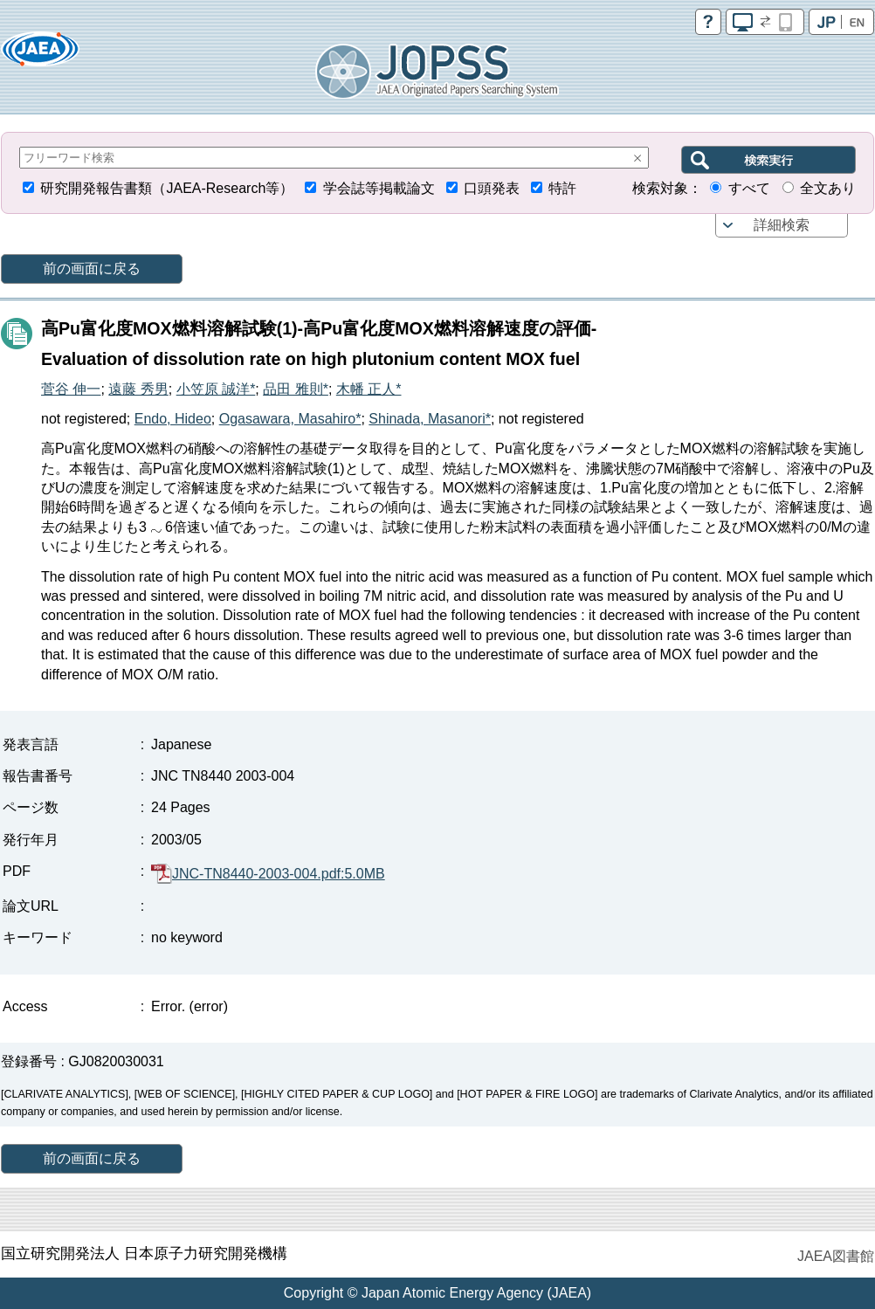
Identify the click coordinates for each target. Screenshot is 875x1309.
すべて (749, 188)
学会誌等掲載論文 (379, 188)
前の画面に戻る (92, 268)
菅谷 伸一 (70, 389)
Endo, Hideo (172, 418)
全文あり (828, 188)
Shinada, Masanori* (430, 418)
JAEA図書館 (835, 1256)
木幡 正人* (369, 389)
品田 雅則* (295, 389)
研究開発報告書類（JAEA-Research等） (166, 188)
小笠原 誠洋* (216, 389)
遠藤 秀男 (138, 389)
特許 (562, 188)
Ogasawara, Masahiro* (290, 418)
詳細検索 (782, 224)
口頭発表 (492, 188)
